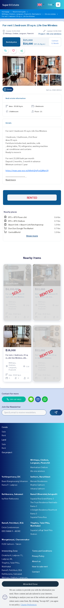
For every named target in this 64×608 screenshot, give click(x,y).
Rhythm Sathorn (37, 484)
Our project (7, 452)
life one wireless (50, 14)
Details (9, 123)
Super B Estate (10, 4)
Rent (4, 435)
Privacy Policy (38, 556)
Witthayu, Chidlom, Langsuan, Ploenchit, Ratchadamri (21, 14)
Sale (4, 431)
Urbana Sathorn (37, 488)
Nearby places (10, 211)
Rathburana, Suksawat (12, 494)
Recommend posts (19, 11)
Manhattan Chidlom (39, 467)
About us (36, 561)
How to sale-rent (40, 566)
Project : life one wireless (50, 33)
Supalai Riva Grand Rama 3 (42, 498)
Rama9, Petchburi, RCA (12, 522)
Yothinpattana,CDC (11, 476)
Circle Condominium (10, 527)
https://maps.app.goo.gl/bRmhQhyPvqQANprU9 (27, 170)
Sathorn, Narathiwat (40, 476)
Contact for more (10, 393)
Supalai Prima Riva (38, 517)
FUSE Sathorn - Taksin (11, 544)
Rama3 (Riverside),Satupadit (43, 494)
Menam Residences (38, 481)
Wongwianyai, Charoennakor (15, 539)
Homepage (5, 11)
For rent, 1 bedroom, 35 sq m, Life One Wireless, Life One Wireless (17, 356)
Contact (36, 571)
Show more (32, 235)
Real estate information (16, 98)
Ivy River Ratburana (10, 498)
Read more (11, 179)
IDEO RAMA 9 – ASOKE (11, 531)
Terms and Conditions (42, 550)
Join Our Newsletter (11, 406)
